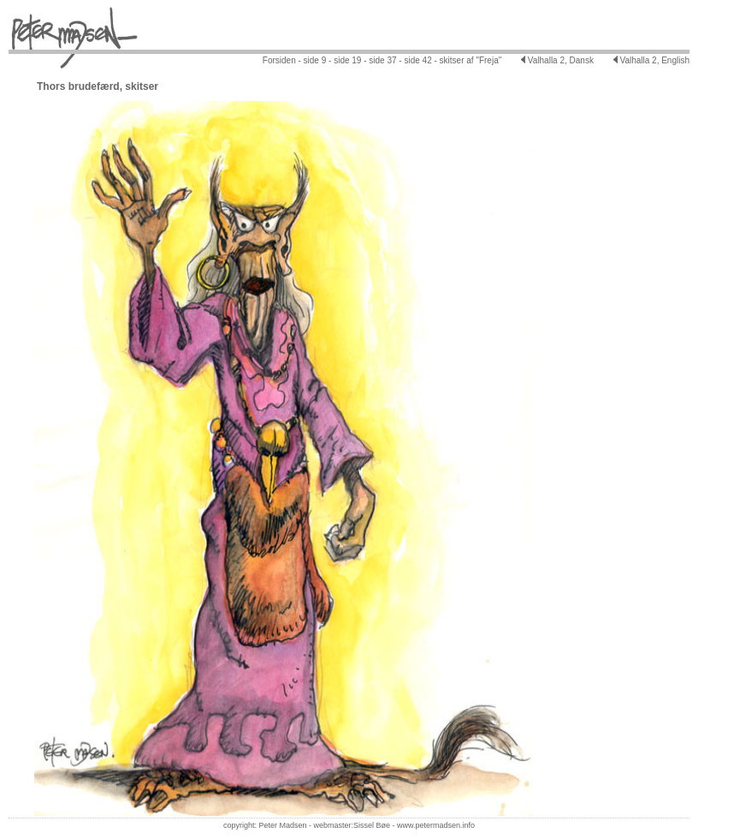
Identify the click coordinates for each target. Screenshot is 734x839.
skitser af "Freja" (469, 60)
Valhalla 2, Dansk (557, 60)
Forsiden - (282, 60)
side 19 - (348, 60)
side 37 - (385, 60)
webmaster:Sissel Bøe (351, 825)
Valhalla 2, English (651, 60)
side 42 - (419, 60)
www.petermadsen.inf (434, 825)
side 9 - (316, 60)
